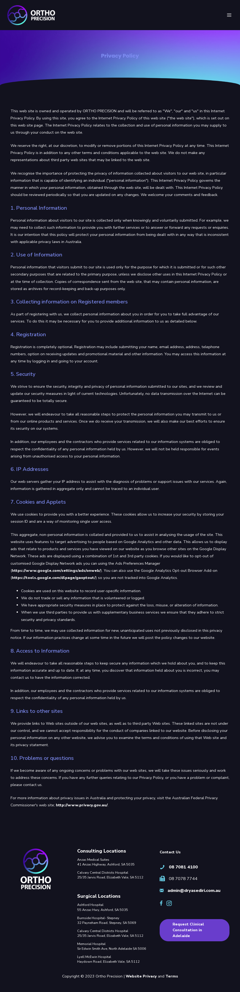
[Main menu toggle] (229, 15)
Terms (171, 976)
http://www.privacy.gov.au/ (82, 805)
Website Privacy (141, 976)
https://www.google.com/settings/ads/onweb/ (56, 571)
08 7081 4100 (183, 867)
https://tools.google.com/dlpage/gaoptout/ (54, 578)
